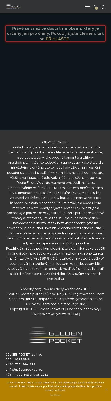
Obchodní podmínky (83, 309)
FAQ (76, 314)
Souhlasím (55, 395)
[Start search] (102, 7)
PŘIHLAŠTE (57, 38)
